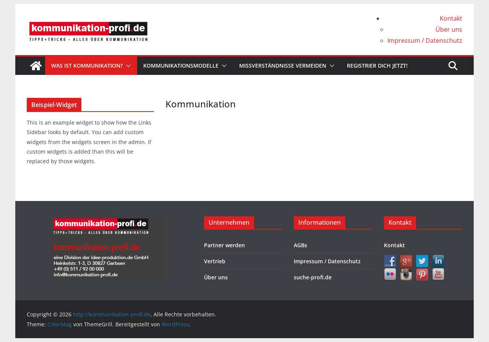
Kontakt (451, 18)
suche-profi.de (313, 277)
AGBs (300, 245)
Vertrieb (214, 261)
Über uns (449, 29)
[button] (127, 65)
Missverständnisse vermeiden (282, 65)
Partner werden (224, 245)
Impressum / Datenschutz (424, 40)
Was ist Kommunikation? (87, 65)
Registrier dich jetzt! (377, 65)
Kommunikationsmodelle (181, 65)
